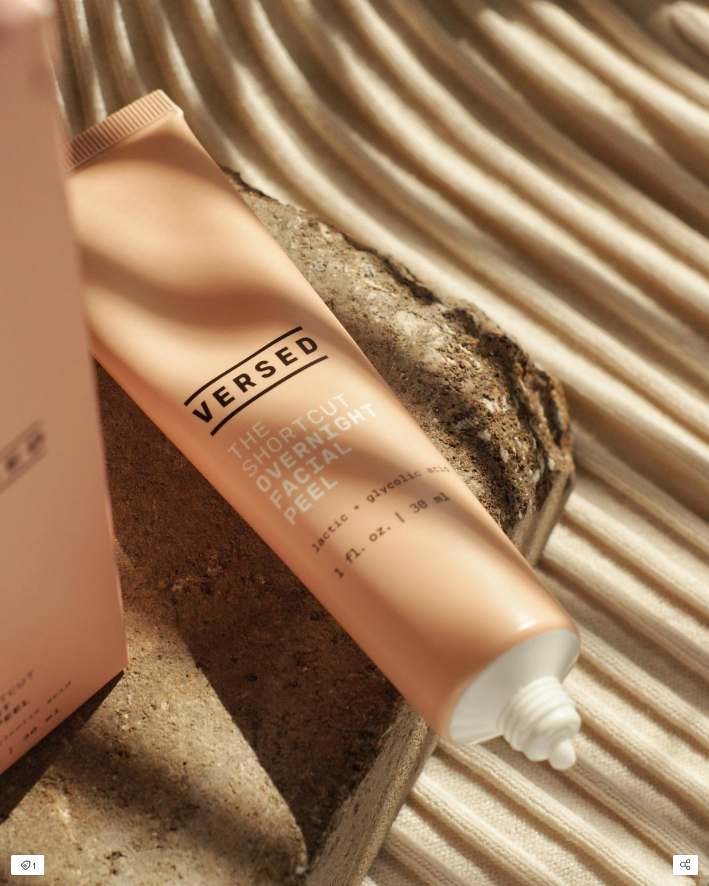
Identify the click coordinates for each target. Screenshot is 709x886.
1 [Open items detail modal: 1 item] (27, 866)
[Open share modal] (685, 865)
